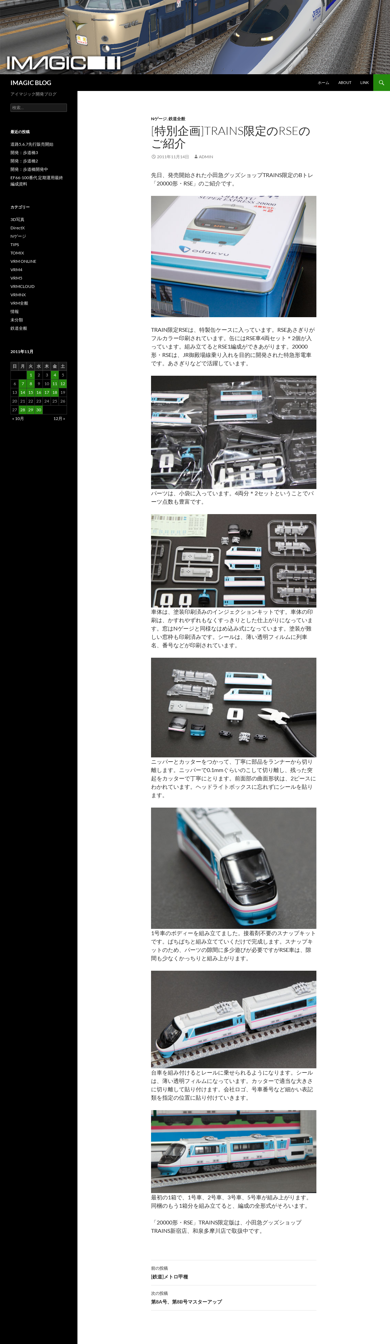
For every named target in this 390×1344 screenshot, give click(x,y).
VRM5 (16, 278)
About (344, 82)
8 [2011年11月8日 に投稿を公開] (31, 383)
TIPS (14, 244)
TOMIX (17, 252)
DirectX (17, 227)
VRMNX (18, 294)
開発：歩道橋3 (24, 152)
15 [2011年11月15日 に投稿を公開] (30, 392)
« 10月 (18, 418)
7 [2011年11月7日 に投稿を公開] (23, 383)
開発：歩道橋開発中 (29, 169)
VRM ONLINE (23, 261)
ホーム (323, 82)
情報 (14, 311)
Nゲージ (159, 118)
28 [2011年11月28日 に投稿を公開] (22, 409)
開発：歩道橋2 (24, 160)
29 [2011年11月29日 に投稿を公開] (30, 409)
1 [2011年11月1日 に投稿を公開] (31, 374)
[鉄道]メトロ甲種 (233, 1272)
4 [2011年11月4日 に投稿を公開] (55, 374)
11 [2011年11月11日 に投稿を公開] (54, 383)
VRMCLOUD (22, 286)
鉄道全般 (176, 118)
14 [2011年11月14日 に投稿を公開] (22, 392)
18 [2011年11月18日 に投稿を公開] (54, 392)
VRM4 (16, 269)
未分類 (16, 319)
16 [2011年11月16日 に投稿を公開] (38, 392)
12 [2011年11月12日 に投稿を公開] (62, 383)
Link (364, 82)
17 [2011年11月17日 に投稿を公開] (46, 392)
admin (206, 156)
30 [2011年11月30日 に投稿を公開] (38, 409)
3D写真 (17, 219)
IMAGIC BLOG (30, 82)
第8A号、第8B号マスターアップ (233, 1297)
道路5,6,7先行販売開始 (31, 144)
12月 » (59, 418)
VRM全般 (19, 303)
